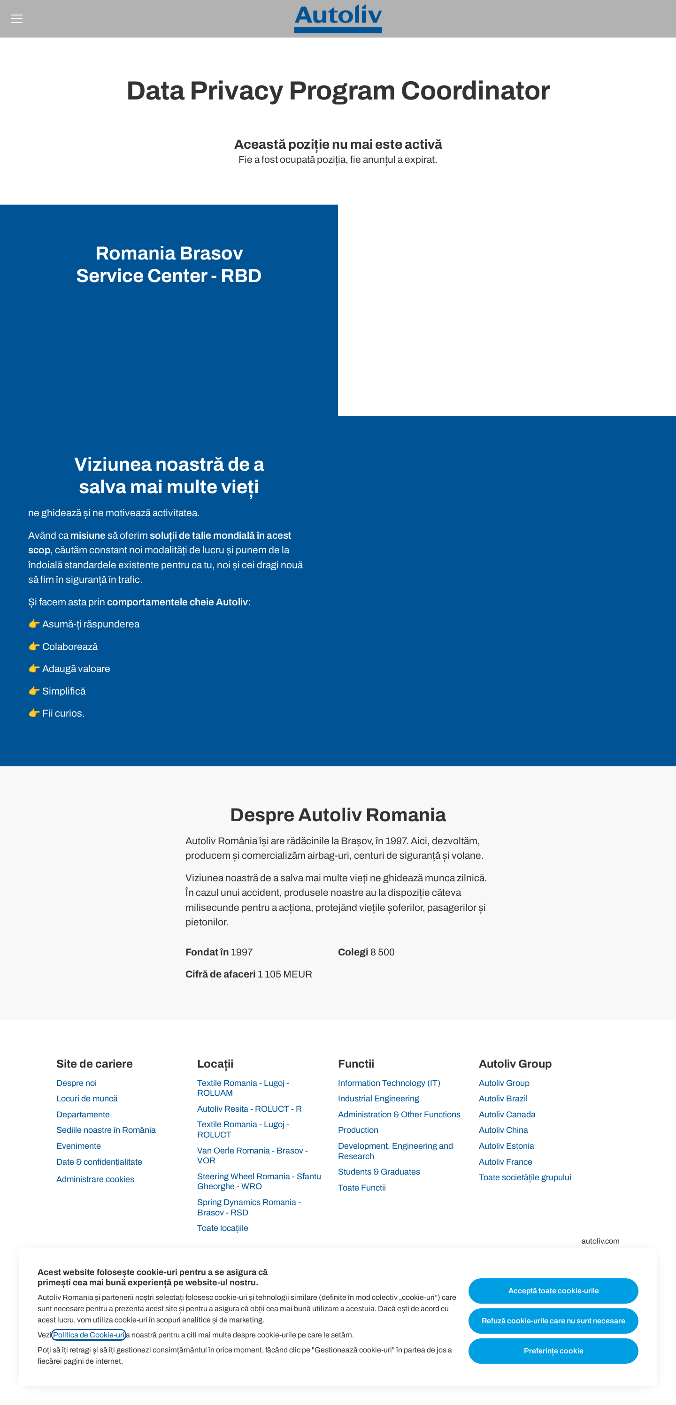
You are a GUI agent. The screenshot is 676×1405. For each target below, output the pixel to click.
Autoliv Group (504, 1083)
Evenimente (78, 1146)
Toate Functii (362, 1187)
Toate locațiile (222, 1228)
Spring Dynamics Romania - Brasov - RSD (249, 1207)
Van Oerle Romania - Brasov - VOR (252, 1156)
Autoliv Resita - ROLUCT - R (249, 1109)
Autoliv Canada (507, 1114)
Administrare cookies (95, 1179)
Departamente (83, 1114)
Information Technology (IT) (389, 1083)
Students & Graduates (379, 1171)
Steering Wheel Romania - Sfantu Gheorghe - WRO (259, 1181)
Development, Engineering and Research (395, 1151)
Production (358, 1130)
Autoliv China (503, 1130)
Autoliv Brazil (503, 1098)
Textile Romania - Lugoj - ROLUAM (243, 1088)
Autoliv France (505, 1162)
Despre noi (76, 1083)
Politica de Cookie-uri (88, 1335)
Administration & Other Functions (399, 1114)
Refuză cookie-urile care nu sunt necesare (553, 1321)
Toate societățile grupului (525, 1177)
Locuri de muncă (87, 1098)
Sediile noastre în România (106, 1130)
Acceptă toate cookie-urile (553, 1291)
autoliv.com (601, 1241)
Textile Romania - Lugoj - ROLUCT (243, 1129)
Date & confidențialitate (99, 1162)
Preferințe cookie (554, 1351)
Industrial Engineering (378, 1098)
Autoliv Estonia (506, 1146)
